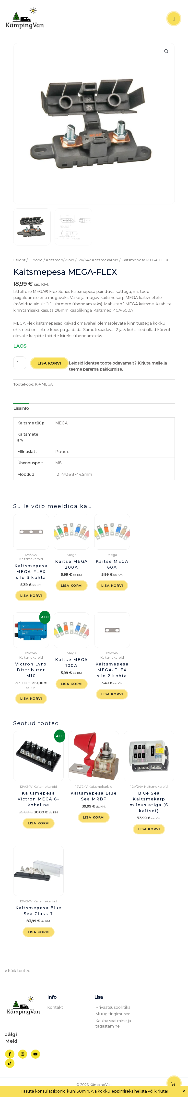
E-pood (36, 261)
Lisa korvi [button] (31, 597)
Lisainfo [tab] (21, 409)
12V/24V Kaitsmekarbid (97, 261)
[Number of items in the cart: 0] (174, 1083)
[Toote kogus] (19, 363)
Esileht (19, 261)
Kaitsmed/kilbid (60, 261)
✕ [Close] (184, 1091)
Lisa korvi (49, 364)
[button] (166, 52)
